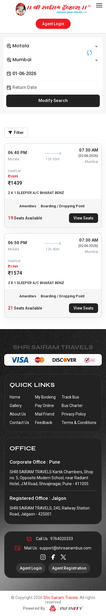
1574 (16, 273)
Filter (16, 132)
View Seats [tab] (83, 218)
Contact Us (19, 422)
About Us (18, 414)
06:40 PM (17, 152)
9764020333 (61, 538)
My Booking (45, 397)
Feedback (43, 422)
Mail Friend (44, 414)
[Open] (96, 46)
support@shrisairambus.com (65, 548)
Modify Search (53, 100)
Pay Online (44, 405)
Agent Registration (69, 568)
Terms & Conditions (79, 422)
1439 (16, 183)
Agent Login (53, 24)
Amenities (27, 206)
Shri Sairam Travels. (61, 597)
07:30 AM (88, 150)
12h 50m (53, 159)
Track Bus (70, 397)
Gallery (16, 405)
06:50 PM (17, 242)
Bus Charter (72, 405)
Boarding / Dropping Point (63, 206)
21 (10, 308)
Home (15, 397)
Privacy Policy (74, 414)
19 (10, 218)
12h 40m (53, 249)
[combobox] (53, 46)
